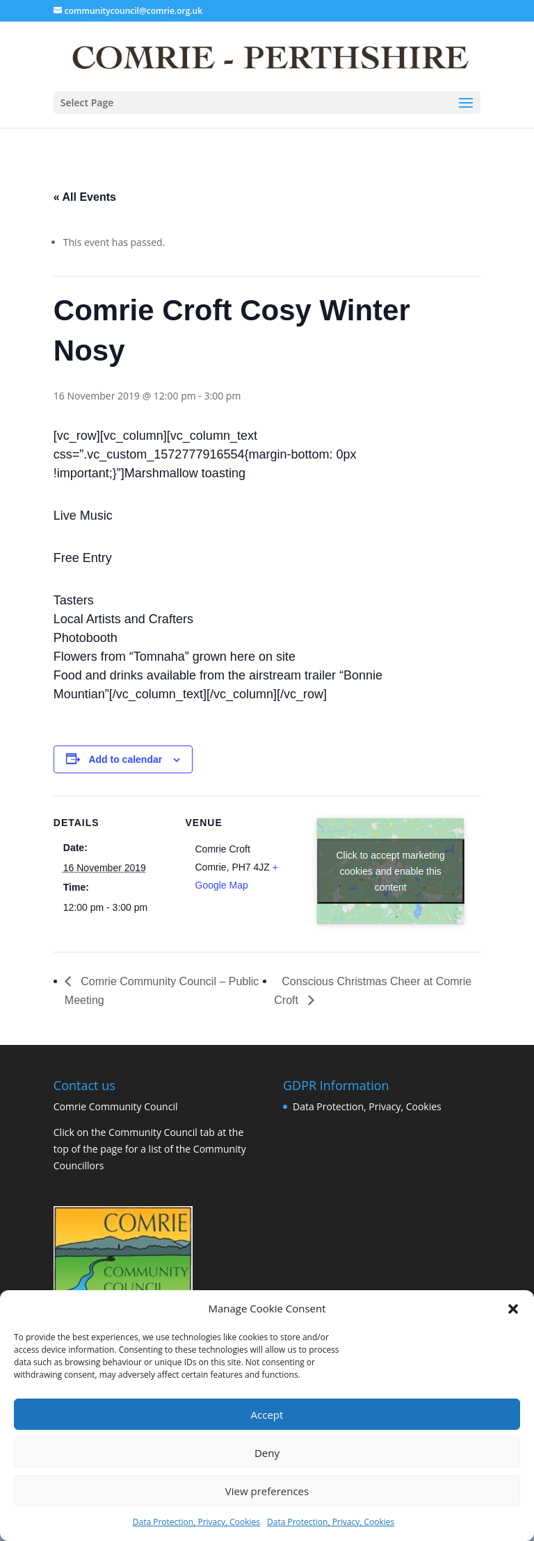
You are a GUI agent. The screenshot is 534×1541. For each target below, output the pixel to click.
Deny (267, 1453)
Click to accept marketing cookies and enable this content (391, 871)
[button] (513, 1309)
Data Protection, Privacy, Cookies (196, 1522)
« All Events (85, 197)
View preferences (267, 1491)
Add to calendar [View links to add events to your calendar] (125, 759)
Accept (267, 1414)
